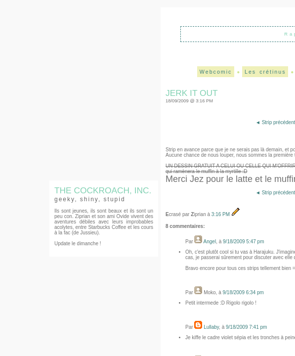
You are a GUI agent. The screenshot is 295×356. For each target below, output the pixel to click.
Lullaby (211, 327)
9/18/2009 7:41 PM (246, 327)
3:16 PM (221, 214)
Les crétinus (265, 72)
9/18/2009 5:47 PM (243, 241)
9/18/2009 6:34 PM (242, 292)
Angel (210, 241)
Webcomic (216, 72)
